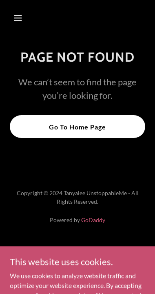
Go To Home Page (77, 127)
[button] (20, 18)
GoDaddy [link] (93, 219)
